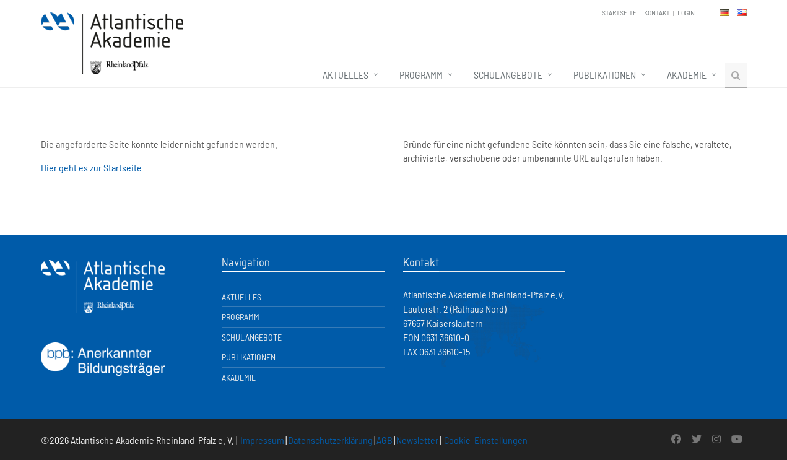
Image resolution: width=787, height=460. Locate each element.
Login (686, 12)
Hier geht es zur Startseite (91, 167)
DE (724, 12)
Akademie (687, 74)
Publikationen (604, 74)
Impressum (262, 440)
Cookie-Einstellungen (486, 440)
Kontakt (657, 12)
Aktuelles (345, 74)
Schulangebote (508, 74)
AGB (384, 440)
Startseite (619, 12)
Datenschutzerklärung (330, 440)
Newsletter (417, 440)
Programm (421, 74)
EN (742, 12)
